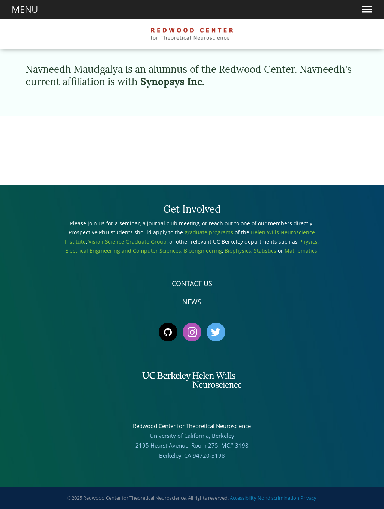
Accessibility (243, 497)
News (191, 301)
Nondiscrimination (278, 497)
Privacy (308, 497)
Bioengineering (203, 250)
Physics (308, 241)
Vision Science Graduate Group (127, 241)
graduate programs (208, 232)
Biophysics (238, 250)
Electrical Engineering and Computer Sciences (123, 250)
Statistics (265, 250)
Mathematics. (302, 250)
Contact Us (192, 283)
